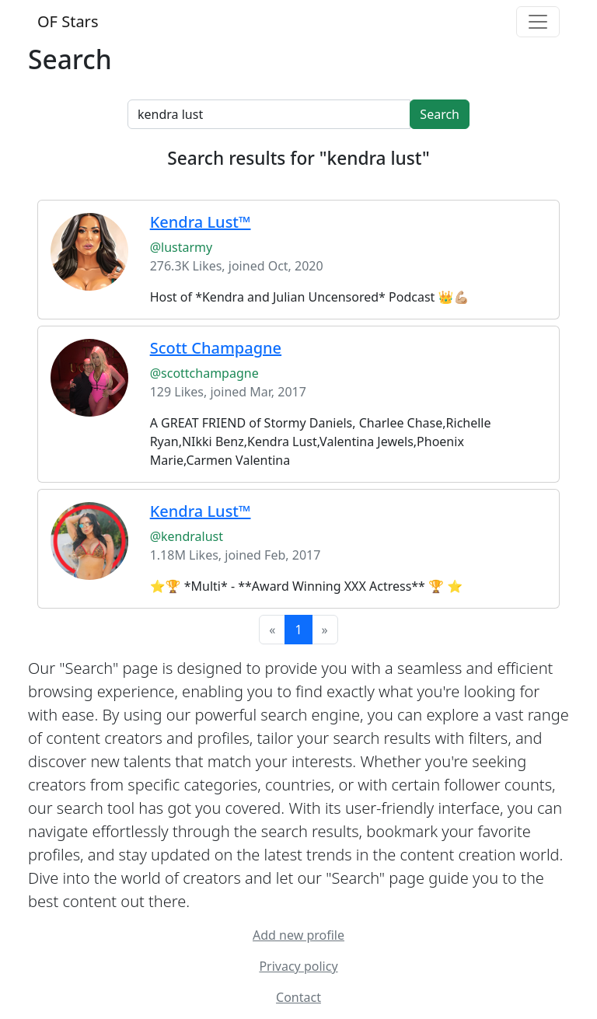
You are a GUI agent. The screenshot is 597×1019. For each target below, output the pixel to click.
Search (439, 114)
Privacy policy (298, 966)
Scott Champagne (215, 347)
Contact (298, 997)
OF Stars (67, 21)
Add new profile (298, 935)
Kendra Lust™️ (200, 221)
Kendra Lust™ (200, 511)
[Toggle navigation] (538, 21)
